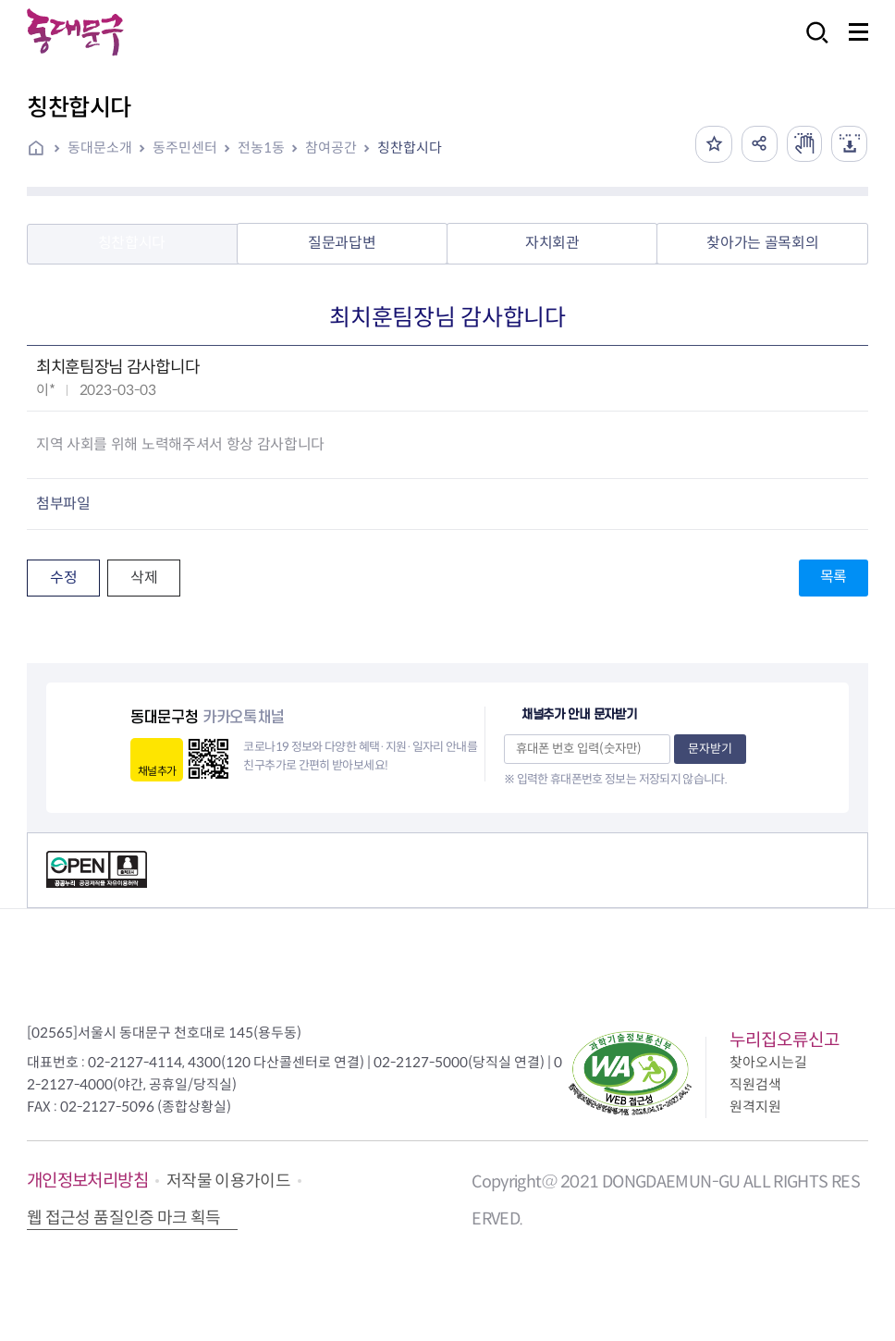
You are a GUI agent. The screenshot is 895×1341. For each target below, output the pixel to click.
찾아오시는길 (768, 1062)
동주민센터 (185, 147)
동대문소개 (99, 147)
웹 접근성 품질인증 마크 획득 (124, 1218)
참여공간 (331, 147)
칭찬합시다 (409, 147)
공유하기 (756, 144)
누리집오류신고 (784, 1040)
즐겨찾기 (710, 144)
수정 (63, 577)
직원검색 (755, 1084)
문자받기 (710, 749)
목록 (833, 576)
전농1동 (261, 147)
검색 (811, 45)
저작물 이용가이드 (228, 1181)
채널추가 (157, 771)
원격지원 (755, 1106)
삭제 (143, 577)
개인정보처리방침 (87, 1180)
